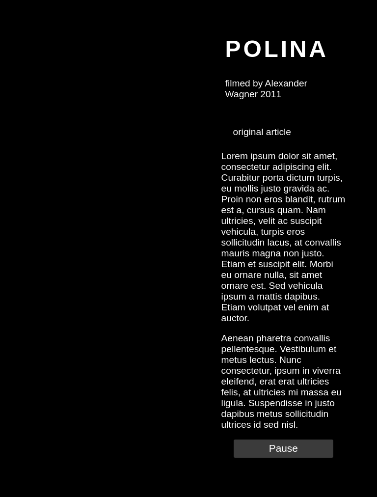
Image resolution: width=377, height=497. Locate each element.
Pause (283, 448)
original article (262, 132)
